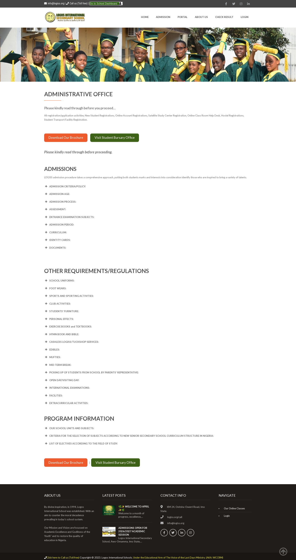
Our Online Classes (234, 505)
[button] (148, 185)
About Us (201, 17)
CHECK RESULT (224, 17)
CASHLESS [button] (71, 341)
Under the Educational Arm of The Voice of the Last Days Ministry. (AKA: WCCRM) (178, 555)
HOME (145, 17)
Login (244, 17)
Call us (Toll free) (78, 3)
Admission (163, 17)
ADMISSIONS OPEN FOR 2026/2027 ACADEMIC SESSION (132, 529)
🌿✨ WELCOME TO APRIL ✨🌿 (133, 506)
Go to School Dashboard (103, 3)
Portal (182, 17)
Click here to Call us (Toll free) (63, 555)
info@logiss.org (54, 3)
